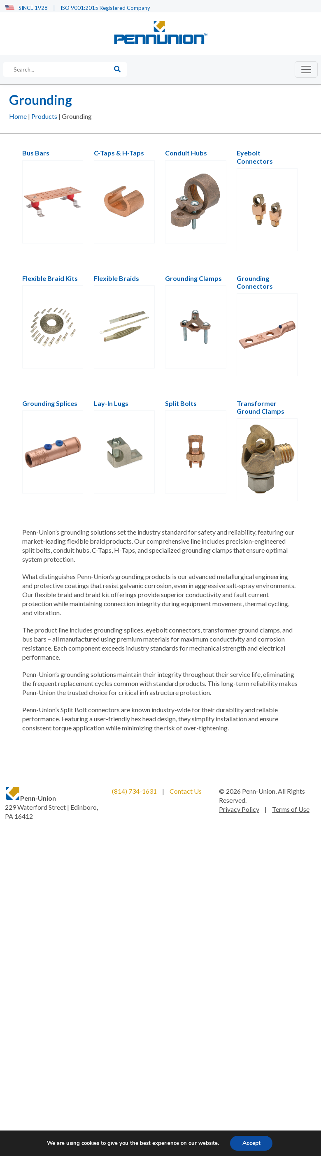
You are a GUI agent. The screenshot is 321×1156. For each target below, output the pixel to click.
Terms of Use (290, 809)
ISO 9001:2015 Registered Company (105, 8)
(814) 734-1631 (134, 791)
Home (18, 117)
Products (44, 117)
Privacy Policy (239, 809)
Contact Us (186, 791)
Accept (251, 1143)
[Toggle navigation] (306, 70)
